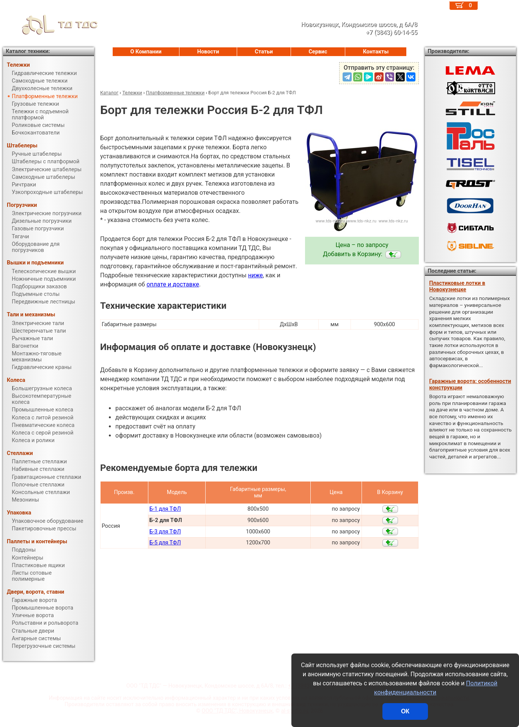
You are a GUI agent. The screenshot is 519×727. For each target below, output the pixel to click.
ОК (405, 711)
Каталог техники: (28, 51)
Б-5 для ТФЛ (165, 542)
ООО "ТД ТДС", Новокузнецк (237, 711)
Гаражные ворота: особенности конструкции (470, 384)
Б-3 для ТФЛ (165, 531)
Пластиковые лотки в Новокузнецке (457, 286)
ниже (255, 275)
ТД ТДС (50, 24)
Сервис (317, 51)
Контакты (376, 51)
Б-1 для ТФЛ (165, 509)
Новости (208, 51)
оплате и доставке (172, 284)
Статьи (264, 51)
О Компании (146, 51)
